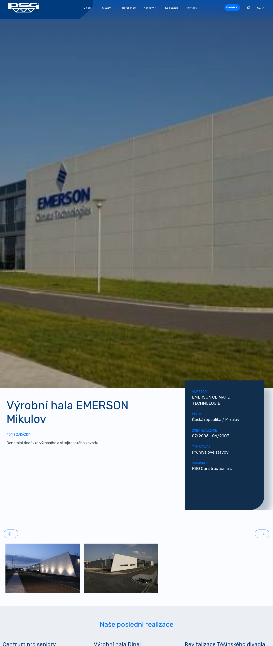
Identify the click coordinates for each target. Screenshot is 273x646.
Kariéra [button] (231, 7)
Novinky (150, 7)
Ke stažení (172, 7)
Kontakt (192, 7)
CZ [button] (260, 7)
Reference (129, 7)
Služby (108, 7)
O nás (89, 7)
